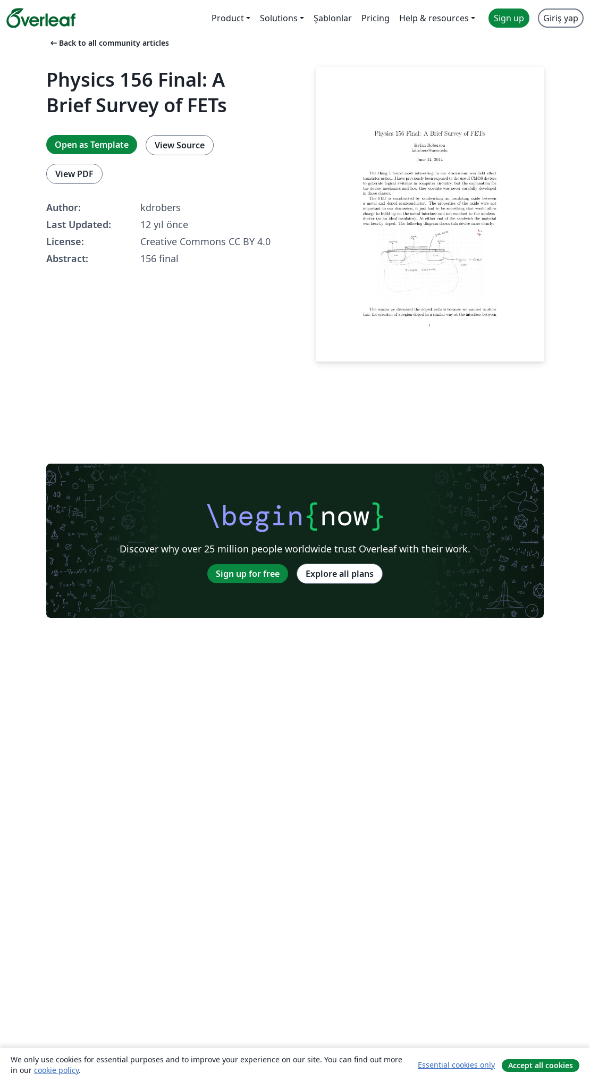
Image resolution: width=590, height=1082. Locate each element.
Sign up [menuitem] (509, 18)
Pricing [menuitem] (375, 18)
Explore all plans (340, 574)
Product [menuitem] (228, 18)
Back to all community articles (108, 43)
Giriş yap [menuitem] (560, 18)
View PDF (74, 174)
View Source (180, 145)
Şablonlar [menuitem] (333, 18)
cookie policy (56, 1070)
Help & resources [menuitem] (434, 18)
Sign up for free (248, 574)
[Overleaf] (40, 18)
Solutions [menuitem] (279, 18)
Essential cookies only (456, 1065)
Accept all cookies (540, 1065)
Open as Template (92, 144)
